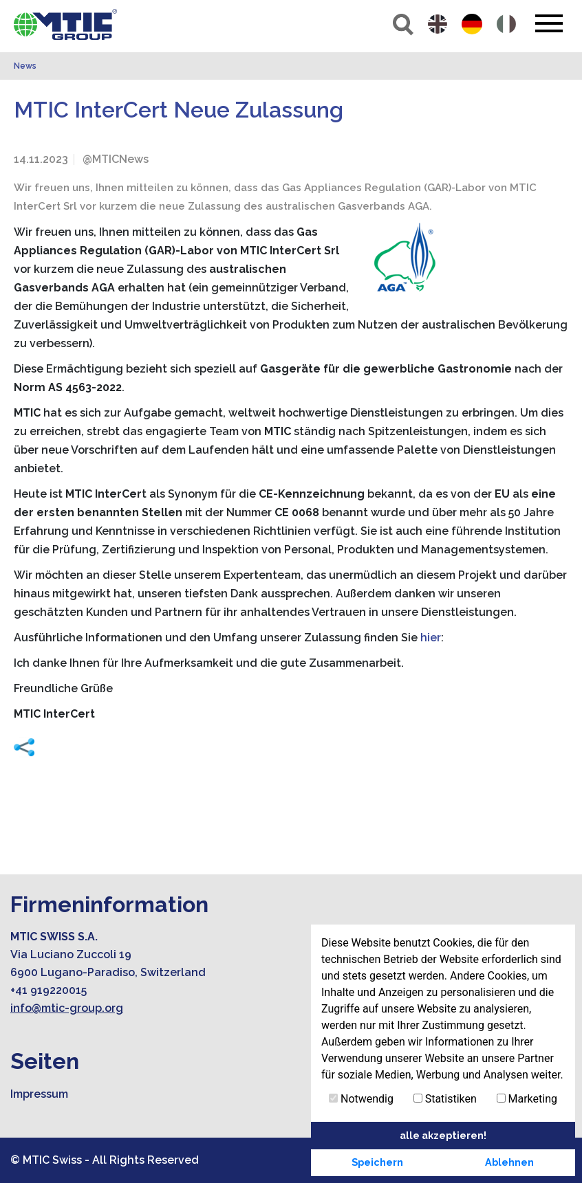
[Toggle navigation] (548, 23)
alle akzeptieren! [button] (443, 1135)
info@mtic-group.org (66, 1008)
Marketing (527, 1098)
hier (430, 637)
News (25, 66)
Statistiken (445, 1098)
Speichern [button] (377, 1162)
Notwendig (361, 1098)
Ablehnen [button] (509, 1162)
